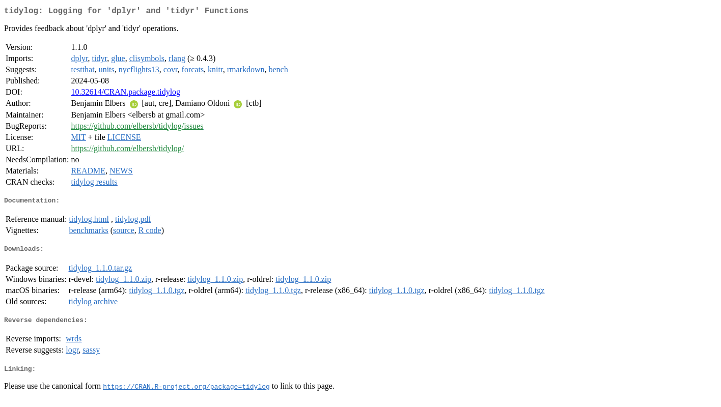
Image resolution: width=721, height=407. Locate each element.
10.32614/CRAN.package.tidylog (125, 94)
